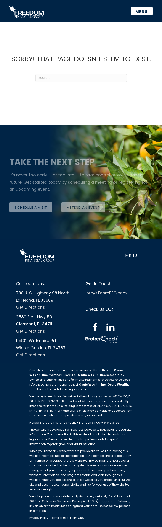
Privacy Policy (39, 518)
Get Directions (30, 307)
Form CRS (77, 518)
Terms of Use (59, 518)
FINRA (65, 375)
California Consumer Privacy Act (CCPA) (70, 501)
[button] (30, 207)
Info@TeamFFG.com (106, 293)
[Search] (81, 78)
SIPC (73, 375)
